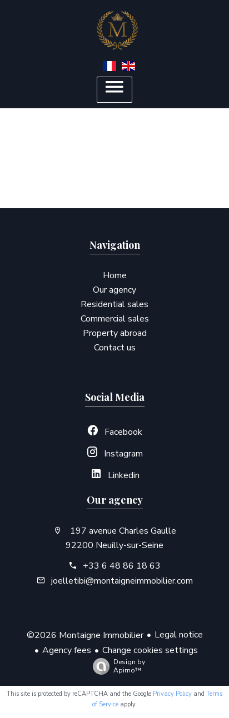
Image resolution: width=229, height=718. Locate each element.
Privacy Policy (172, 694)
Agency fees (66, 650)
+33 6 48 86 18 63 (122, 566)
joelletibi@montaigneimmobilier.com (122, 581)
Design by (116, 666)
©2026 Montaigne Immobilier (85, 635)
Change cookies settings (150, 650)
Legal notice (179, 635)
